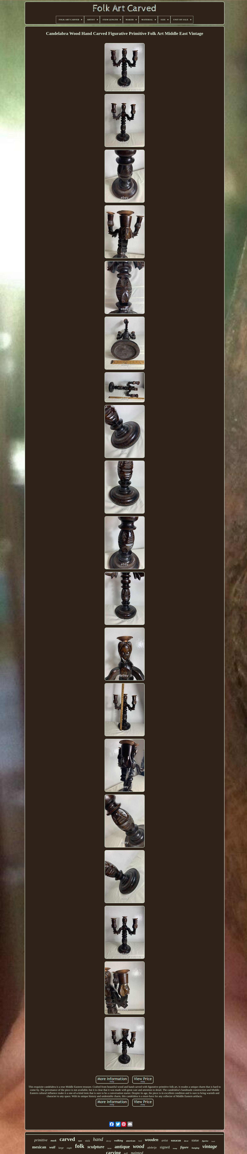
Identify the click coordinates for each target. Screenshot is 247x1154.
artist (164, 1140)
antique (122, 1146)
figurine (205, 1141)
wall (52, 1147)
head (213, 1141)
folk (79, 1146)
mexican (39, 1147)
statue (195, 1140)
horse (109, 1148)
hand (98, 1139)
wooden (151, 1139)
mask (53, 1140)
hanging (195, 1148)
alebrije (152, 1147)
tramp (175, 1148)
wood (138, 1146)
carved (67, 1139)
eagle (69, 1148)
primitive (40, 1140)
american (130, 1141)
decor (186, 1141)
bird (140, 1141)
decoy (108, 1141)
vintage (209, 1146)
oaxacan (176, 1140)
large (61, 1147)
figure (184, 1147)
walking (118, 1140)
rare (80, 1141)
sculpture (95, 1146)
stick (87, 1140)
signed (165, 1147)
